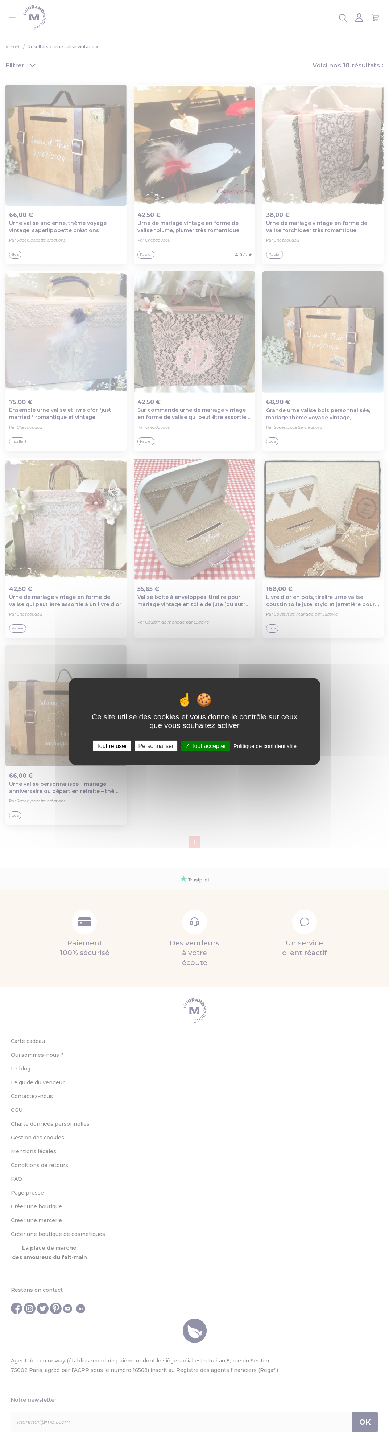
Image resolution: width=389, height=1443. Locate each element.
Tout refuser (111, 746)
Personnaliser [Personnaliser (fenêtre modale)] (156, 746)
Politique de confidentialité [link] (265, 746)
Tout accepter (205, 746)
